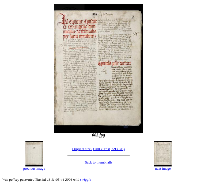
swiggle (85, 179)
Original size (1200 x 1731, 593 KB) (98, 149)
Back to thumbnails (98, 162)
